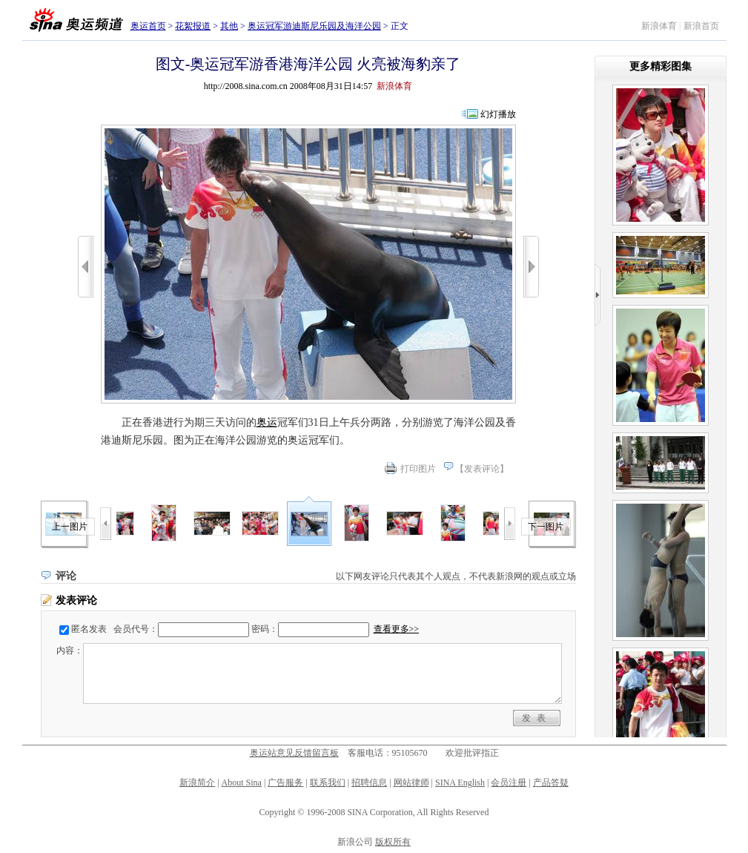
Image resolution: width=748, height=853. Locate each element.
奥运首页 (148, 26)
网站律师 (411, 782)
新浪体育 (659, 26)
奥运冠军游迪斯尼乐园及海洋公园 (314, 26)
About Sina (242, 782)
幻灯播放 (498, 114)
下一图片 (545, 526)
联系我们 (327, 782)
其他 (229, 26)
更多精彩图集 (660, 66)
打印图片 (418, 469)
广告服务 (285, 782)
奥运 (266, 422)
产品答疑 (551, 782)
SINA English (460, 782)
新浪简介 (197, 782)
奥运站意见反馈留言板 (294, 753)
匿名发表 (89, 629)
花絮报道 (193, 26)
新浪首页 (701, 26)
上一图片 (69, 526)
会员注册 (508, 782)
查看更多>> (397, 629)
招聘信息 (369, 782)
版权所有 (393, 842)
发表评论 (482, 469)
